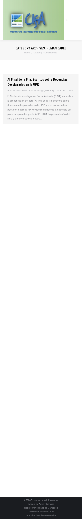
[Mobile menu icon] (75, 20)
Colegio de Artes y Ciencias (41, 504)
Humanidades (14, 90)
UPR (47, 90)
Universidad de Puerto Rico (41, 511)
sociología (39, 90)
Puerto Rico (27, 90)
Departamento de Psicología (44, 500)
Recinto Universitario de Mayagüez (41, 508)
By (55, 90)
